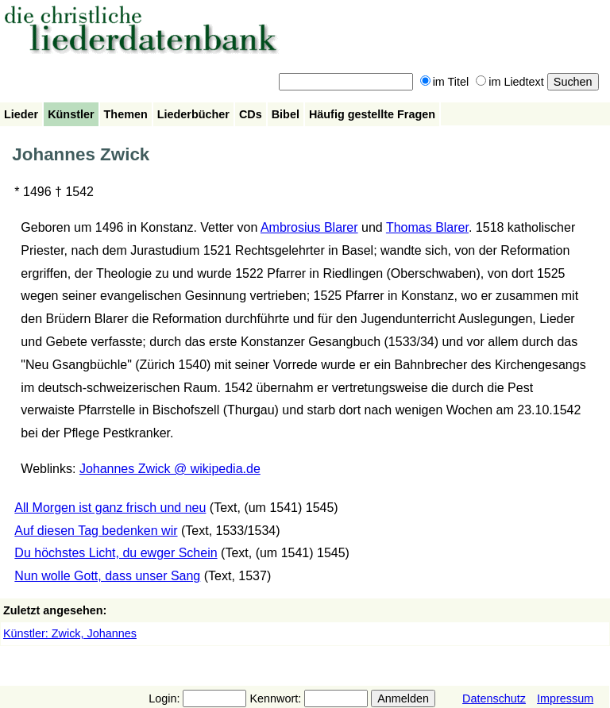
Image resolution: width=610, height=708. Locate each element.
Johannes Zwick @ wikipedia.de (170, 468)
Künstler (71, 114)
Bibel (285, 114)
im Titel (444, 81)
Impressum (565, 698)
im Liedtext (510, 81)
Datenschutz (494, 698)
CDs (250, 114)
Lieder (21, 114)
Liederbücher (193, 114)
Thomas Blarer (427, 227)
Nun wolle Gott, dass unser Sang (107, 576)
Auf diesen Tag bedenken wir (95, 530)
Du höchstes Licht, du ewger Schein (115, 553)
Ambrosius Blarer (309, 227)
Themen (126, 114)
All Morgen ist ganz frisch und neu (110, 507)
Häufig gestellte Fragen (372, 114)
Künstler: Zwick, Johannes (70, 633)
